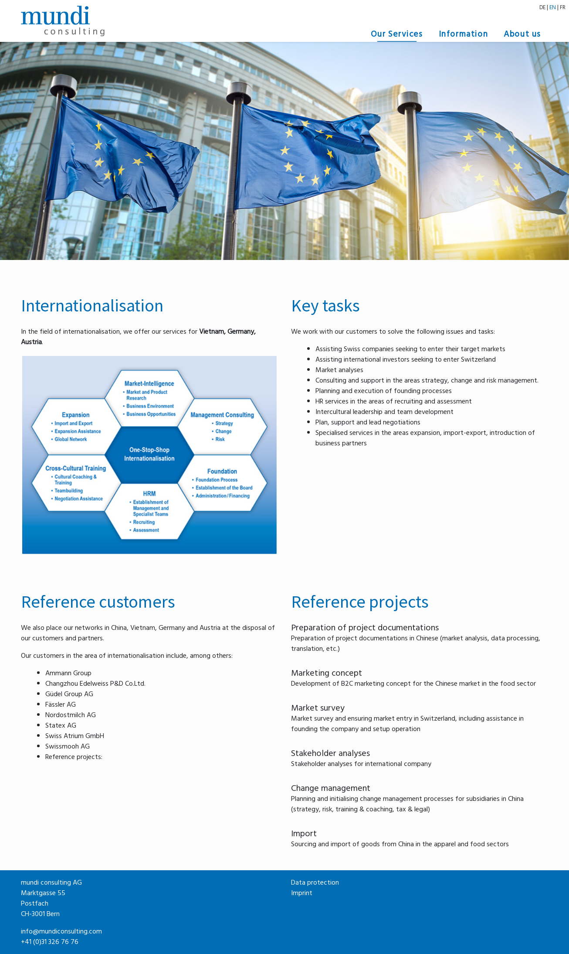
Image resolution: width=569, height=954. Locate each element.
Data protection (315, 882)
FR (563, 7)
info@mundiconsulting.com (61, 931)
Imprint (301, 893)
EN (552, 7)
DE (542, 7)
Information (463, 34)
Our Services (397, 34)
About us (522, 34)
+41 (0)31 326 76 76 (49, 941)
